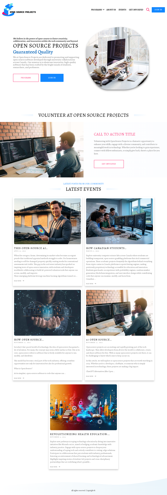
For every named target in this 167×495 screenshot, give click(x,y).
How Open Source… (29, 339)
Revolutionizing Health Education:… (80, 434)
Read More (19, 281)
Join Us (158, 9)
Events (122, 9)
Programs (96, 9)
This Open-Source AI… (31, 248)
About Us (111, 9)
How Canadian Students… (106, 248)
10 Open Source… (99, 339)
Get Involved (136, 9)
